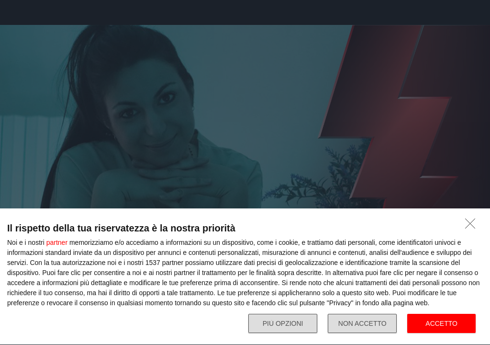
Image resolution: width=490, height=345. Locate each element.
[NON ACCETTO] (472, 226)
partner (56, 242)
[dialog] (245, 277)
